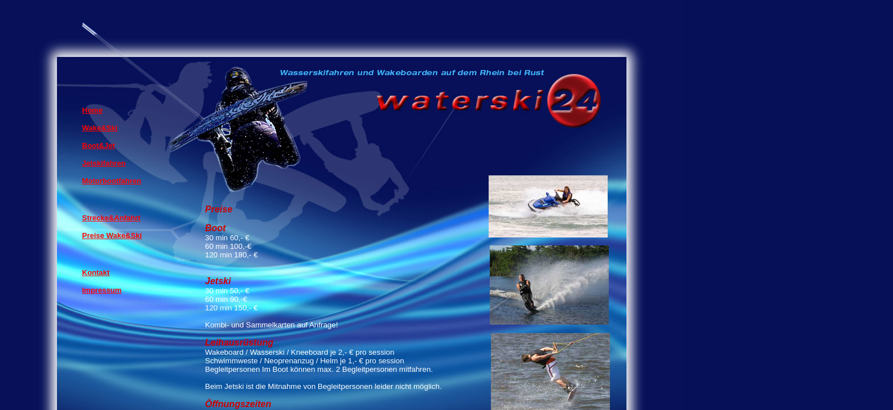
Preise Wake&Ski (112, 235)
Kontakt (95, 272)
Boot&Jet (98, 145)
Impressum (101, 290)
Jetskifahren (104, 163)
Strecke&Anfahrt (111, 218)
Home (92, 110)
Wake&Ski (99, 128)
